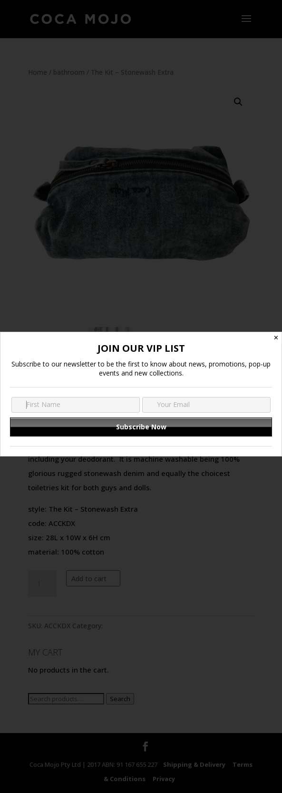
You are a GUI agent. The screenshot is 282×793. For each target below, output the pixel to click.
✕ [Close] (276, 337)
